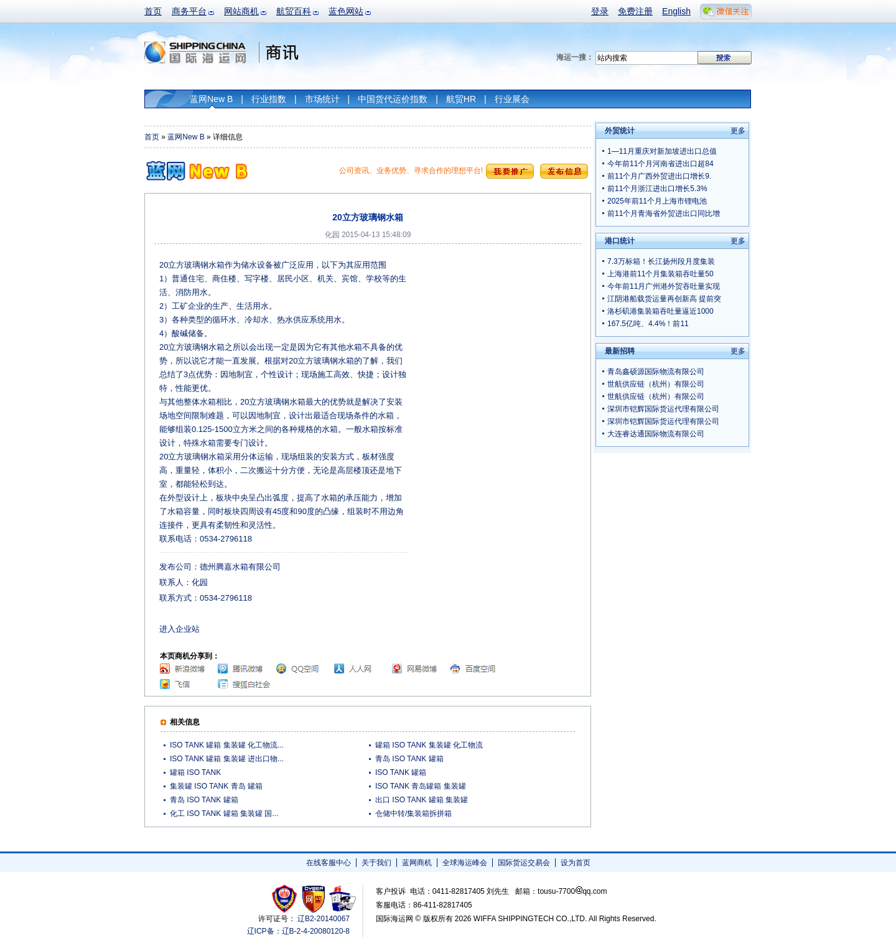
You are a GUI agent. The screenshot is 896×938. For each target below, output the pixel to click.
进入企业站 (179, 629)
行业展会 (512, 99)
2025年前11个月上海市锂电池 (657, 201)
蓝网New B (211, 99)
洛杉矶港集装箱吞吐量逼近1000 (660, 311)
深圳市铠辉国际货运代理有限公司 (663, 409)
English (676, 11)
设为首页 (575, 862)
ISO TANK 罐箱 (400, 772)
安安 (342, 898)
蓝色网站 (346, 11)
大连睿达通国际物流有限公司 (655, 433)
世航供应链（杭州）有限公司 (655, 384)
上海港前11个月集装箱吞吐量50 (660, 274)
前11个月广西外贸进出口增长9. (659, 176)
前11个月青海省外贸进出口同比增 (663, 213)
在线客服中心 (328, 862)
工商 (286, 898)
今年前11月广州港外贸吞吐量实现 (663, 286)
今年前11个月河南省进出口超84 (660, 163)
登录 (600, 11)
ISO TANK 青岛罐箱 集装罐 (420, 786)
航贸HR (461, 99)
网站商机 (241, 11)
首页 (153, 11)
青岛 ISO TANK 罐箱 (409, 758)
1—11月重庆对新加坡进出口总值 (662, 151)
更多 (737, 130)
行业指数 (268, 99)
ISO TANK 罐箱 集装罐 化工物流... (227, 745)
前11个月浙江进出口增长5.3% (657, 188)
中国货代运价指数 (392, 99)
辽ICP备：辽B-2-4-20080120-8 (298, 931)
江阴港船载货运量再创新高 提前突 (664, 298)
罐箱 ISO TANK (195, 772)
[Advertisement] (498, 336)
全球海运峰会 (464, 862)
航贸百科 (293, 11)
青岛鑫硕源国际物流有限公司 (655, 371)
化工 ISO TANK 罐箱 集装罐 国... (224, 813)
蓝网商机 (417, 862)
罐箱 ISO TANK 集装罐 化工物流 (429, 745)
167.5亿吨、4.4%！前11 (648, 323)
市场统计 (322, 99)
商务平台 (189, 11)
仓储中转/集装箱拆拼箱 (413, 813)
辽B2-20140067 (323, 918)
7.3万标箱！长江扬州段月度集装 (661, 261)
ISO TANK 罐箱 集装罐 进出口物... (227, 758)
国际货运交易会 (524, 862)
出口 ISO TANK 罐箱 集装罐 (421, 799)
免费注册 (635, 11)
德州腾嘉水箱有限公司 (240, 566)
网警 (314, 898)
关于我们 (376, 862)
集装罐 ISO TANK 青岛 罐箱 (216, 786)
